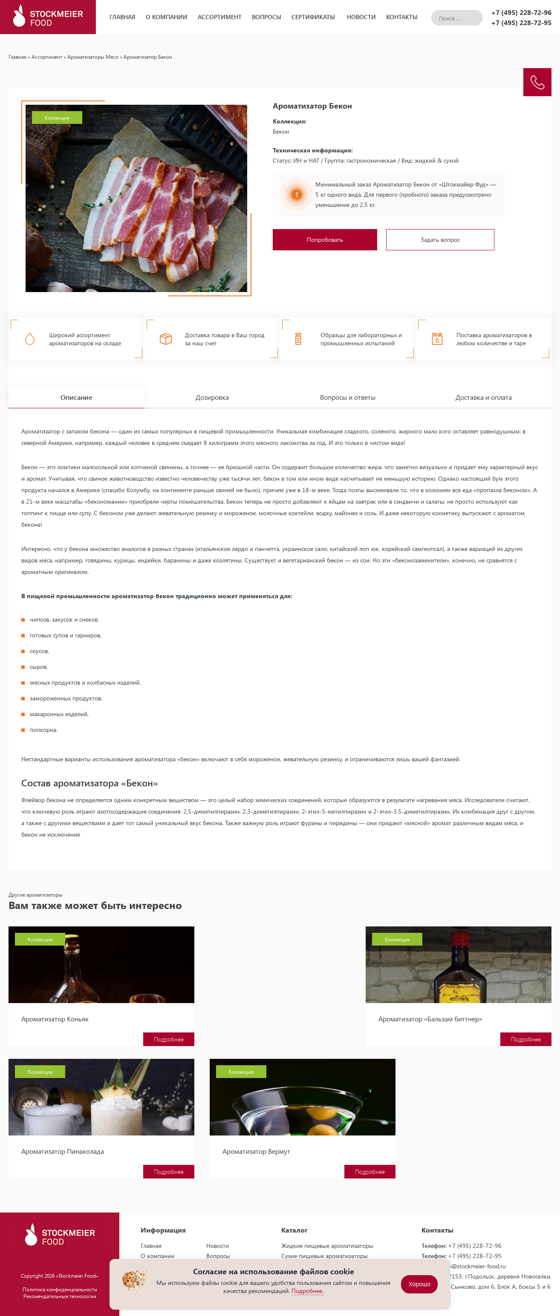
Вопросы (266, 17)
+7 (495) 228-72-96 (521, 12)
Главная (123, 17)
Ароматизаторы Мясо (92, 56)
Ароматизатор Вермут (55, 1145)
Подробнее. (307, 1291)
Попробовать (325, 239)
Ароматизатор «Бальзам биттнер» (274, 1013)
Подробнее (124, 1034)
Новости (361, 17)
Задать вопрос (440, 239)
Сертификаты (313, 17)
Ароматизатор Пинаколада (465, 1013)
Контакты (402, 17)
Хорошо (419, 1284)
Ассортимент (220, 17)
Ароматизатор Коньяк (55, 1013)
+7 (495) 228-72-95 (521, 22)
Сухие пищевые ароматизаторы (324, 1251)
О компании (167, 17)
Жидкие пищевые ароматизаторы (327, 1240)
